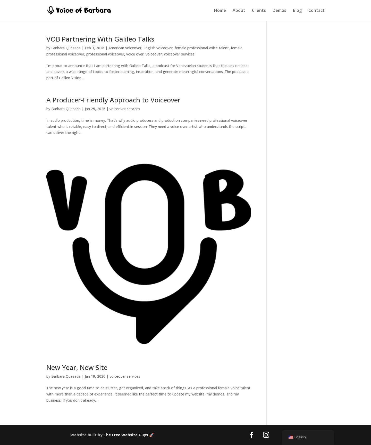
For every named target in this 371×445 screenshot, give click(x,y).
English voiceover (158, 47)
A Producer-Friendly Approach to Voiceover (113, 99)
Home (220, 11)
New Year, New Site (76, 367)
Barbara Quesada (66, 47)
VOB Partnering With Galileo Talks (100, 39)
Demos (279, 11)
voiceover (154, 54)
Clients (259, 11)
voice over (135, 54)
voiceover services (179, 54)
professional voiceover (105, 54)
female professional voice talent (202, 47)
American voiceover (124, 47)
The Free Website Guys (126, 434)
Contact (316, 11)
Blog (297, 11)
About (239, 11)
